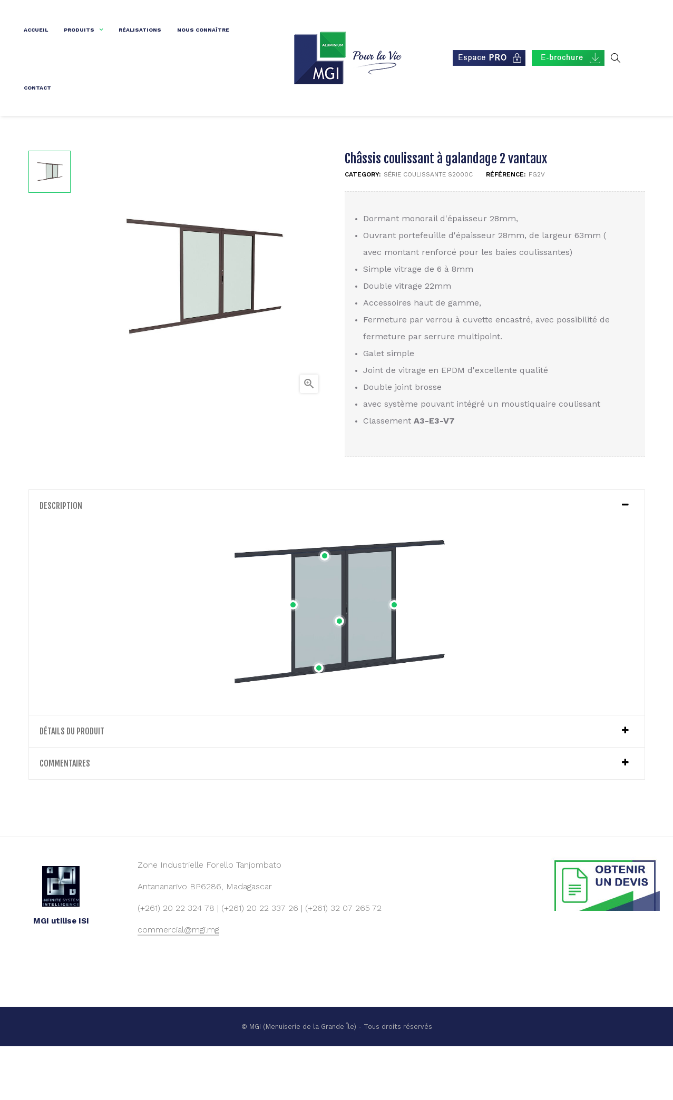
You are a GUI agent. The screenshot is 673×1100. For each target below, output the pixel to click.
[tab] (337, 559)
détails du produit (72, 784)
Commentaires (65, 816)
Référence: (505, 227)
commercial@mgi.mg (178, 983)
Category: (363, 227)
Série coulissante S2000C (428, 227)
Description (61, 559)
